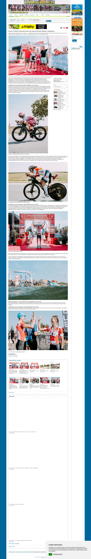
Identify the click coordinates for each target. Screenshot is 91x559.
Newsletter (17, 16)
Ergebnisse (21, 14)
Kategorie (23, 19)
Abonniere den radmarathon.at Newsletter (19, 552)
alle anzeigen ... (18, 360)
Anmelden (48, 14)
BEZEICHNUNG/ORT (36, 19)
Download (32, 14)
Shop (37, 14)
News (11, 14)
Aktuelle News (11, 16)
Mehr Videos (12, 546)
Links (43, 14)
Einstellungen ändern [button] (57, 554)
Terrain (19, 19)
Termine (16, 14)
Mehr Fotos (11, 392)
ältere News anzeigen (56, 109)
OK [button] (50, 554)
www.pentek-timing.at (12, 355)
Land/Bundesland (13, 19)
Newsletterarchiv (75, 42)
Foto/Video (27, 14)
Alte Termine (30, 19)
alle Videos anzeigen (14, 543)
